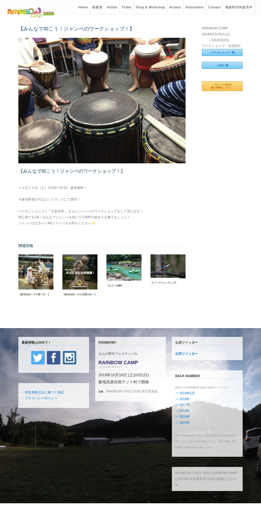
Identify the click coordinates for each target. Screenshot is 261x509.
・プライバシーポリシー (40, 398)
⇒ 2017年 (182, 405)
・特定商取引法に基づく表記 (43, 392)
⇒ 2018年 (182, 399)
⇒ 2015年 (182, 416)
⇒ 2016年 (182, 410)
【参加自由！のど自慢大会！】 (79, 294)
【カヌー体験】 (115, 285)
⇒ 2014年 (182, 422)
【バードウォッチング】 (163, 282)
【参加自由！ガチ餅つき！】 (34, 294)
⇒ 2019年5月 (185, 393)
